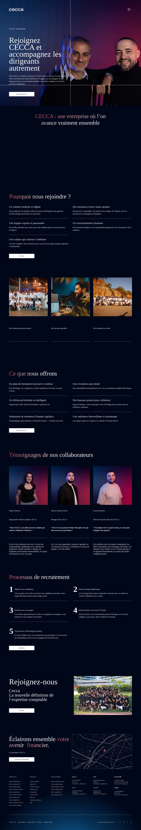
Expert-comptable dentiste (57, 784)
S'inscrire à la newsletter (22, 759)
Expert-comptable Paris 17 (15, 784)
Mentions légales (22, 822)
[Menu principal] (129, 9)
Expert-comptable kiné (56, 792)
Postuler (21, 256)
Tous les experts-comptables (15, 805)
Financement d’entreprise (35, 800)
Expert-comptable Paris (14, 800)
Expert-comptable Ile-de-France (16, 802)
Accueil (12, 29)
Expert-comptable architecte (57, 786)
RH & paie (32, 797)
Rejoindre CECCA (21, 94)
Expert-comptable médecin (57, 789)
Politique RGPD (31, 822)
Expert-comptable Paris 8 (14, 781)
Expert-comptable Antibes (15, 786)
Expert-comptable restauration (57, 781)
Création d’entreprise (34, 786)
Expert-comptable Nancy (14, 792)
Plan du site (39, 822)
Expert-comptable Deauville (15, 794)
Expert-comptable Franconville (16, 789)
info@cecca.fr (83, 783)
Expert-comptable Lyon (14, 797)
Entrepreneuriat (33, 792)
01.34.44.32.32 (75, 783)
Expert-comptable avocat (56, 794)
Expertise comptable (34, 781)
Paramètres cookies (48, 822)
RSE (31, 802)
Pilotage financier (34, 789)
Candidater (22, 648)
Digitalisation (33, 784)
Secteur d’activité (34, 794)
